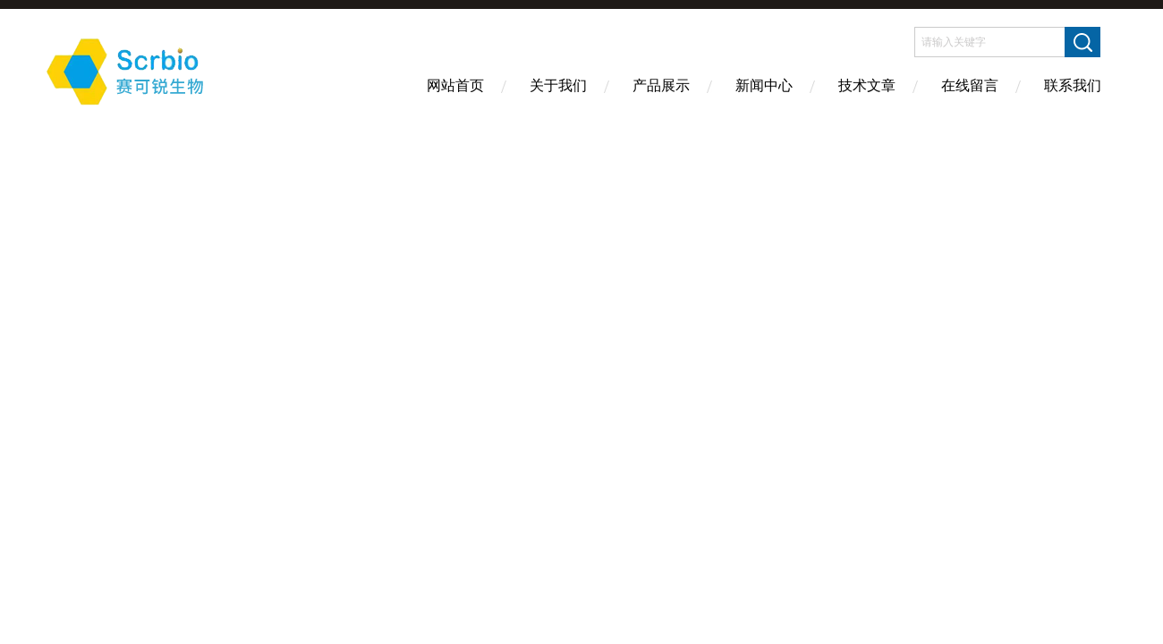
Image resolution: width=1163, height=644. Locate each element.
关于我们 (558, 85)
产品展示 (661, 85)
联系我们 (1072, 85)
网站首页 (455, 85)
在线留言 (969, 85)
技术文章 (867, 85)
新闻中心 (764, 85)
